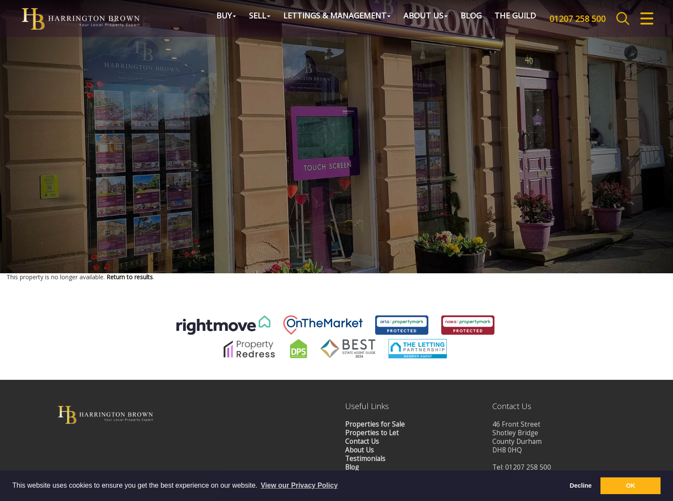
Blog (462, 19)
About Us (417, 19)
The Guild (507, 19)
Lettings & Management (328, 19)
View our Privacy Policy (299, 485)
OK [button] (630, 485)
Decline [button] (580, 485)
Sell (251, 19)
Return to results (129, 354)
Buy (218, 19)
